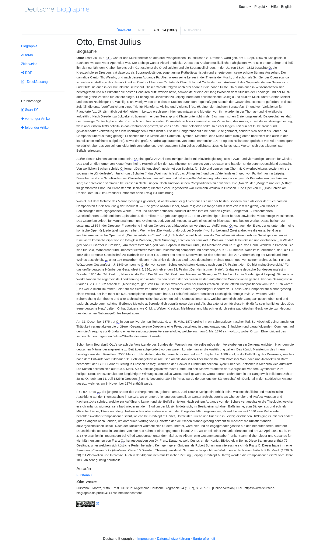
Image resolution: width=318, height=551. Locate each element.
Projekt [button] (259, 6)
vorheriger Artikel (36, 118)
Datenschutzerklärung (173, 538)
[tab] (165, 30)
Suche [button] (243, 6)
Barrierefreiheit (204, 538)
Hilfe (274, 6)
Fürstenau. (84, 475)
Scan (27, 110)
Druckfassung (34, 82)
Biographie (29, 46)
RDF (26, 73)
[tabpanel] (159, 275)
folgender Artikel (35, 127)
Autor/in (27, 55)
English (286, 6)
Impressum (145, 538)
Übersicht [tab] (124, 30)
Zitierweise (29, 64)
